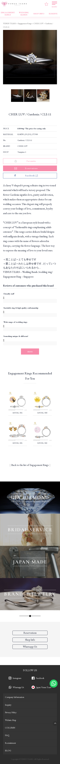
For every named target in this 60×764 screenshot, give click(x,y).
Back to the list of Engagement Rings (30, 465)
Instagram (17, 678)
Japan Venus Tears (43, 687)
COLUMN (10, 727)
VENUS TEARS (9, 23)
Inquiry (8, 704)
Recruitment (10, 742)
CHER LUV (22, 146)
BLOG (8, 750)
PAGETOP (55, 723)
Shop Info (30, 639)
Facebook (40, 678)
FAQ (7, 735)
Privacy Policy (10, 712)
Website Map (10, 720)
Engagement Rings (25, 23)
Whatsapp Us (18, 687)
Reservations (30, 632)
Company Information (14, 697)
